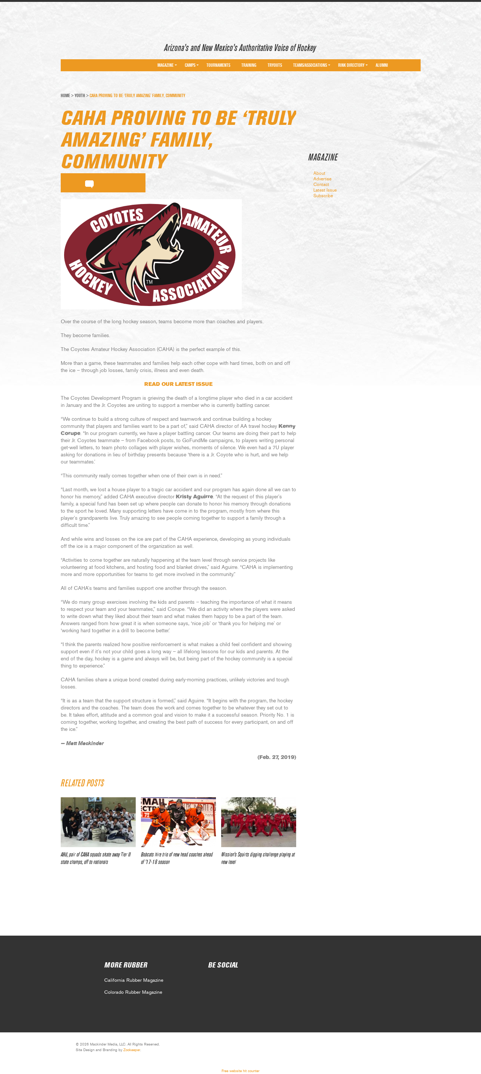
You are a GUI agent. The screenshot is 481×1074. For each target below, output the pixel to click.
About (319, 173)
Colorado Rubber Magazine (133, 992)
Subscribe (323, 196)
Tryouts (275, 65)
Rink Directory (351, 65)
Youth (80, 95)
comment (89, 183)
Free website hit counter (240, 1071)
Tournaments (218, 65)
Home (65, 95)
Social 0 (213, 983)
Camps (190, 65)
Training (248, 65)
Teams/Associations (310, 65)
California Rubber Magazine (133, 980)
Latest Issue (325, 190)
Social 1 (230, 983)
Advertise (322, 179)
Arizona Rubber (87, 46)
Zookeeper (131, 1050)
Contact (321, 184)
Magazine (165, 65)
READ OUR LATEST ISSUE (178, 384)
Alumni (382, 65)
